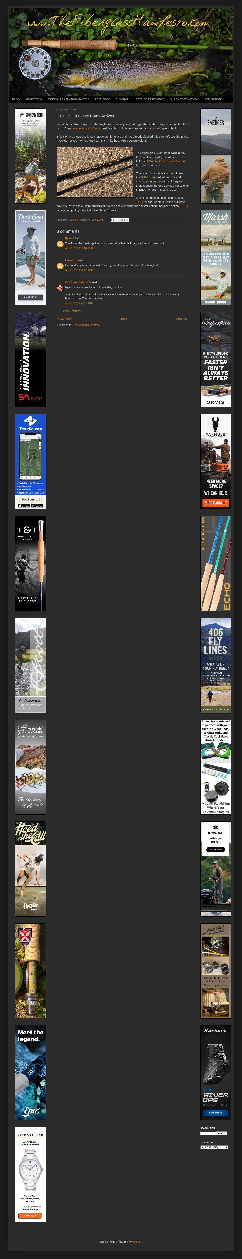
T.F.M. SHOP (102, 99)
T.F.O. (151, 128)
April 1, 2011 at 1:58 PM (79, 270)
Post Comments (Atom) (86, 324)
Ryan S (69, 238)
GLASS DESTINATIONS (184, 99)
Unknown (71, 260)
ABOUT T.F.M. (33, 99)
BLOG (16, 99)
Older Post (182, 318)
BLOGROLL (123, 99)
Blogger (136, 1241)
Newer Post (64, 318)
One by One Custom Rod (165, 161)
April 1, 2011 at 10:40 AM (80, 248)
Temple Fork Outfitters (85, 128)
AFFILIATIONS (214, 99)
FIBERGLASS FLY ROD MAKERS (68, 99)
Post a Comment (71, 310)
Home (123, 318)
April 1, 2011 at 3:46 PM (79, 303)
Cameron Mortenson (78, 282)
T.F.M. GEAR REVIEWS (150, 99)
